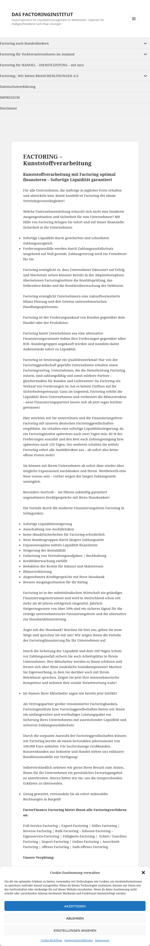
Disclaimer (8, 108)
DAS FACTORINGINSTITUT (42, 14)
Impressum (102, 940)
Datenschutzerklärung (78, 940)
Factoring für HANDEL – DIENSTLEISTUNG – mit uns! (42, 65)
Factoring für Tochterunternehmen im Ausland (37, 54)
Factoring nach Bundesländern (24, 43)
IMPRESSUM (10, 97)
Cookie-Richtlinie (51, 940)
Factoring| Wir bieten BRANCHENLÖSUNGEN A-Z (39, 75)
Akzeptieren (75, 906)
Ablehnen (75, 918)
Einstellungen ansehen (75, 930)
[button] (143, 872)
